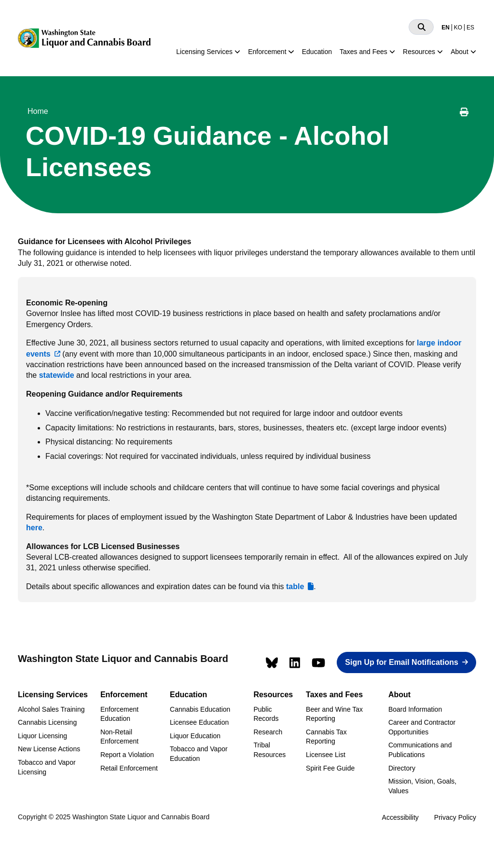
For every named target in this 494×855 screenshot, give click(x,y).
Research (267, 732)
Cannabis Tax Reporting (326, 736)
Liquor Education (195, 736)
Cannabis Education (200, 709)
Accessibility (400, 817)
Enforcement (267, 51)
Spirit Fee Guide (330, 768)
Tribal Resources (269, 749)
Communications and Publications (420, 749)
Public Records (265, 714)
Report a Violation (127, 754)
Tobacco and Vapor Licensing (47, 767)
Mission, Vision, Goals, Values (422, 786)
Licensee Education (199, 722)
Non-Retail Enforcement (119, 736)
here (34, 528)
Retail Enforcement (129, 768)
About (459, 51)
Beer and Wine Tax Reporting (334, 714)
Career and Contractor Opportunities (421, 727)
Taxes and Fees (363, 51)
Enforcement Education (119, 714)
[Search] (421, 27)
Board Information (415, 709)
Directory (401, 768)
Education (317, 51)
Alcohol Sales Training (51, 709)
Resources (419, 51)
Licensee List (325, 754)
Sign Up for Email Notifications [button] (401, 662)
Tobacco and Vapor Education (199, 753)
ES (470, 27)
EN (445, 27)
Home (37, 111)
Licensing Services (204, 51)
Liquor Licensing (42, 736)
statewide (56, 375)
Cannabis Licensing (47, 722)
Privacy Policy (455, 817)
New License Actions (49, 749)
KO (458, 27)
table (295, 586)
